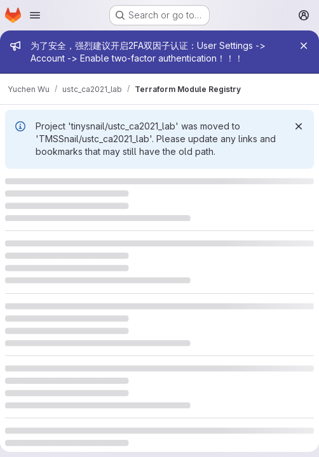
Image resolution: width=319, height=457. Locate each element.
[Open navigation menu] (35, 15)
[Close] (303, 45)
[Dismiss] (298, 126)
